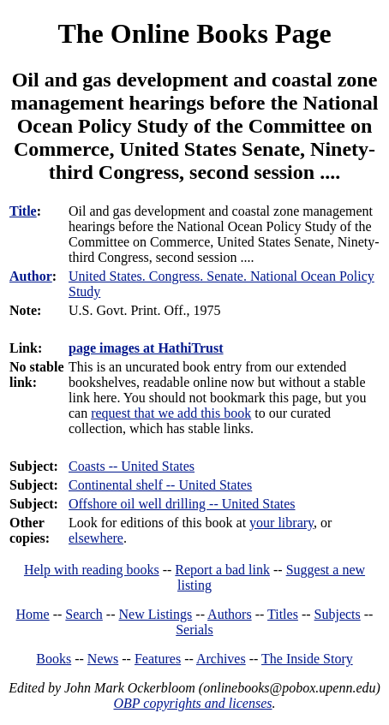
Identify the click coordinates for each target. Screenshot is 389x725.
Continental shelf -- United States (160, 485)
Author (30, 276)
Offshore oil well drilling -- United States (182, 503)
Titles (282, 614)
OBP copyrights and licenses (192, 703)
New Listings (156, 614)
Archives (221, 658)
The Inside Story (307, 658)
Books (53, 658)
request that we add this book (171, 413)
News (102, 658)
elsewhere (96, 538)
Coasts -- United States (131, 466)
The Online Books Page (194, 33)
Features (158, 658)
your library (281, 522)
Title (23, 211)
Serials (194, 629)
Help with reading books (91, 569)
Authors (229, 614)
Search (84, 614)
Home (33, 614)
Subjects (337, 614)
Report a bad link (222, 569)
